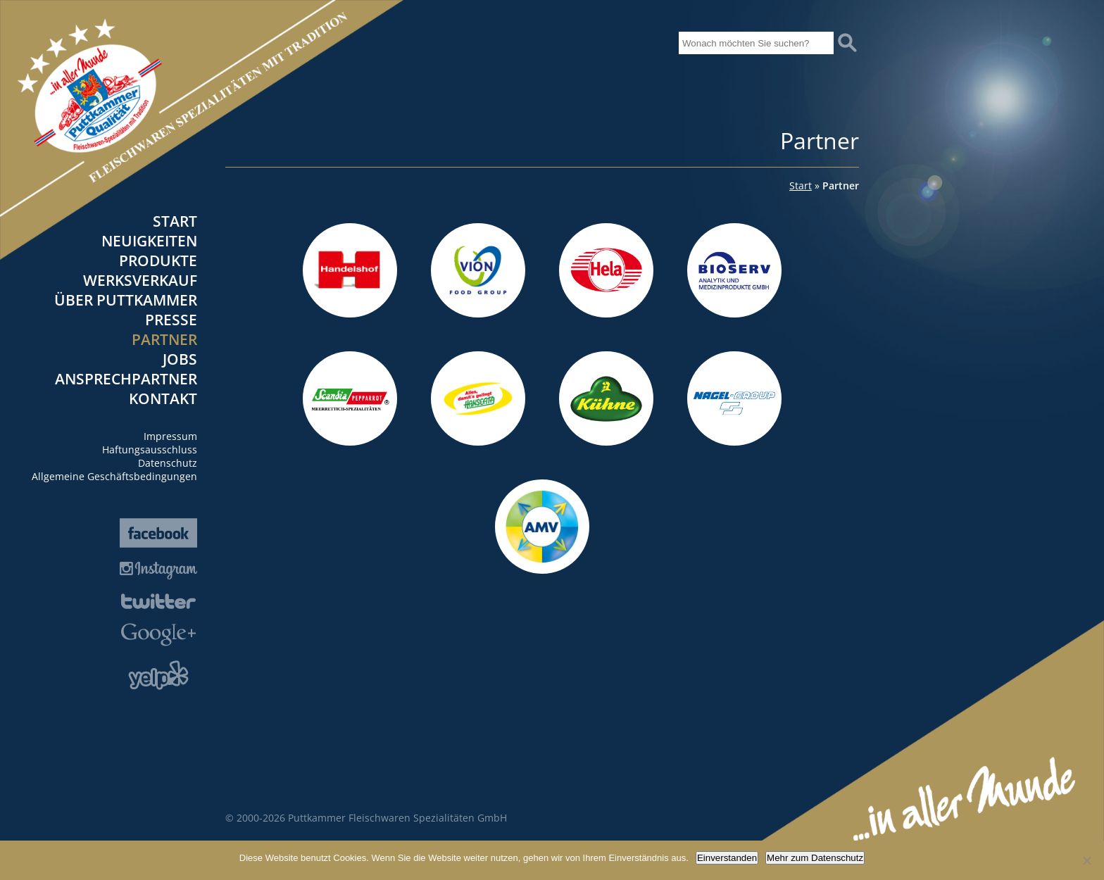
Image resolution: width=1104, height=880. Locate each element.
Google (158, 634)
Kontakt (163, 398)
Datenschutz (167, 463)
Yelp (158, 675)
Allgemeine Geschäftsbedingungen (114, 476)
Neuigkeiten (149, 241)
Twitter (158, 601)
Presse (171, 319)
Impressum (170, 436)
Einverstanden (727, 858)
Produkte (158, 260)
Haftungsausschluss (149, 449)
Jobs (180, 359)
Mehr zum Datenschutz (815, 858)
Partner (164, 339)
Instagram (158, 570)
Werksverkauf (140, 280)
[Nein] (1086, 860)
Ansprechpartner (126, 379)
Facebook (158, 533)
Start (175, 221)
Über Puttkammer (125, 300)
